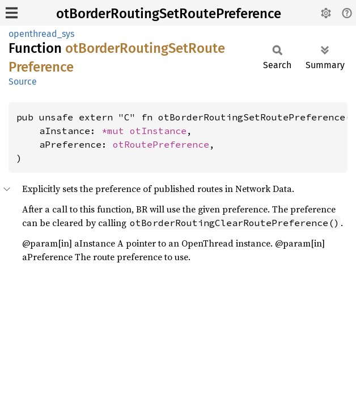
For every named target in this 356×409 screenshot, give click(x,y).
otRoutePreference (161, 144)
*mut (115, 130)
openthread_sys (41, 33)
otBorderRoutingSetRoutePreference (168, 14)
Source (23, 81)
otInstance (158, 130)
